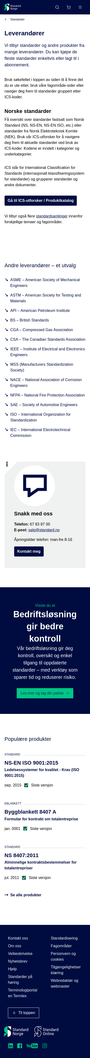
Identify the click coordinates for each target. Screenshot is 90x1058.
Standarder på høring (20, 979)
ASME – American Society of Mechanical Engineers (45, 283)
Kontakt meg (29, 551)
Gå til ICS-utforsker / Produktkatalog (41, 200)
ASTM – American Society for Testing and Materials (45, 298)
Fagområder (61, 946)
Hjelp (12, 969)
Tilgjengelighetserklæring (66, 970)
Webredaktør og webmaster (64, 983)
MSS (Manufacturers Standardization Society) (41, 367)
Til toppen (23, 1013)
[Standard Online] (46, 1031)
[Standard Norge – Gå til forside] (13, 7)
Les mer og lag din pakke (45, 693)
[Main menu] (80, 7)
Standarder (17, 19)
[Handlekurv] (68, 7)
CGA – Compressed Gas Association (41, 330)
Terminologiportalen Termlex (22, 993)
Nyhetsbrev (17, 961)
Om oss (14, 946)
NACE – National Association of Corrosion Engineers (46, 383)
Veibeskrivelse (20, 954)
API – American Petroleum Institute (40, 311)
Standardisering (64, 938)
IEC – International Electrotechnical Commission (40, 433)
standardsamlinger (52, 216)
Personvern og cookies (63, 956)
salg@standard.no (44, 530)
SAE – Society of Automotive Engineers (44, 405)
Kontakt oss (18, 938)
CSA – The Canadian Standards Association (47, 339)
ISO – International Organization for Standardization (40, 417)
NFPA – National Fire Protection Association (47, 395)
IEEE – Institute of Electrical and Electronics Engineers (47, 352)
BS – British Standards (29, 320)
